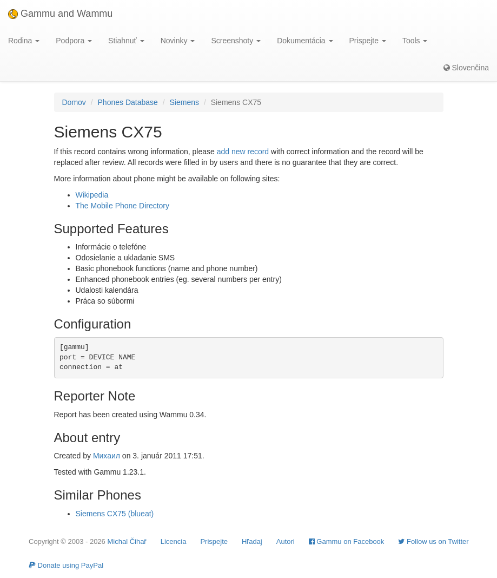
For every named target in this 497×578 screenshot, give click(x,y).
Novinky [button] (178, 40)
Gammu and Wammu (60, 13)
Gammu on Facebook (347, 541)
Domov (74, 102)
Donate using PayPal (66, 565)
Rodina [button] (23, 40)
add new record (243, 151)
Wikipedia (92, 195)
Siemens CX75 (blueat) (115, 513)
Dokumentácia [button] (305, 40)
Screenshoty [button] (236, 40)
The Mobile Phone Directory (123, 205)
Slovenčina (466, 67)
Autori (285, 541)
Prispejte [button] (367, 40)
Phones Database (128, 102)
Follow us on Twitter (433, 541)
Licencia (174, 541)
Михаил (106, 455)
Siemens (184, 102)
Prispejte (214, 541)
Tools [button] (415, 40)
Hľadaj (252, 541)
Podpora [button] (74, 40)
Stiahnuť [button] (126, 40)
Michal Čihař (126, 541)
